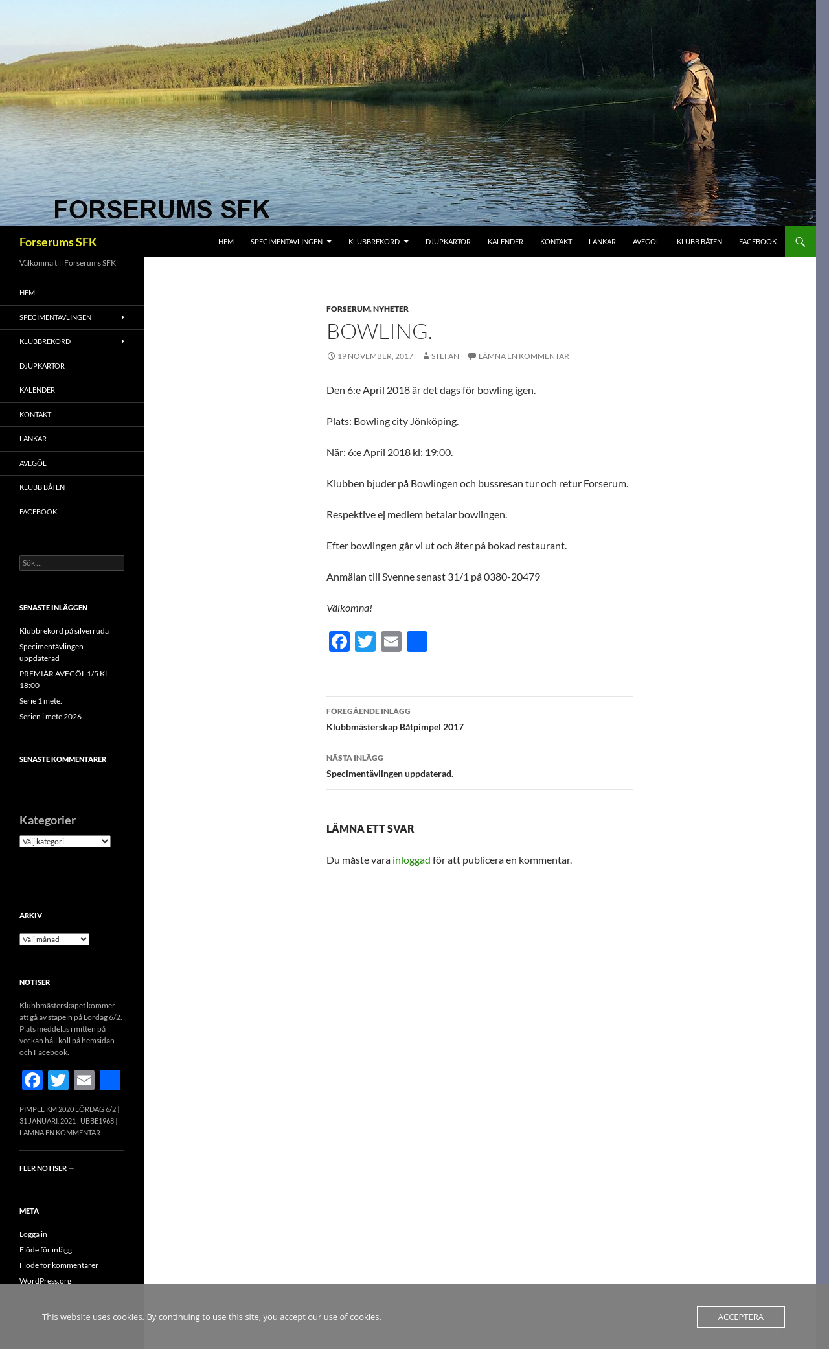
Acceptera (741, 1316)
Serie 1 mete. (40, 701)
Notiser (34, 982)
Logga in (33, 1234)
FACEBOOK (758, 241)
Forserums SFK (58, 242)
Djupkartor (448, 241)
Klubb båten (699, 241)
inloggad (411, 859)
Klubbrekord (374, 241)
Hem (226, 241)
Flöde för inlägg (45, 1249)
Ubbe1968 (97, 1120)
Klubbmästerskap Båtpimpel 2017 (479, 718)
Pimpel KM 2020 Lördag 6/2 (67, 1109)
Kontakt (556, 241)
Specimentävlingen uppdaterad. (479, 764)
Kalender (505, 241)
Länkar (602, 241)
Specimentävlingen (287, 241)
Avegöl (646, 241)
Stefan (445, 356)
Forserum (348, 309)
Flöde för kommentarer (58, 1265)
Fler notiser (47, 1168)
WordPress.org (45, 1281)
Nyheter (391, 309)
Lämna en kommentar (524, 356)
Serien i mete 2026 (50, 716)
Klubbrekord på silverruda (64, 631)
